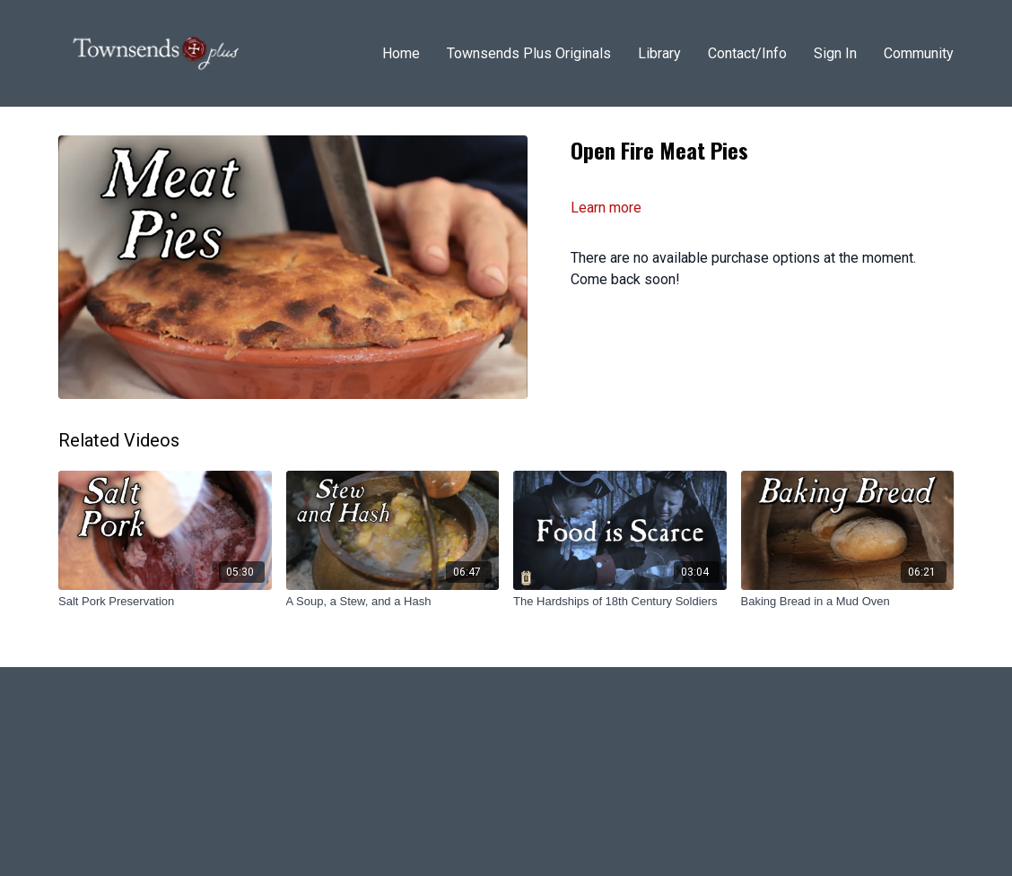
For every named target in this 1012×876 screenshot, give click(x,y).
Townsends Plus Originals (529, 53)
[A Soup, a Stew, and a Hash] (393, 602)
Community (919, 53)
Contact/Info (747, 53)
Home (401, 53)
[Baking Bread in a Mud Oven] (848, 602)
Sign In (835, 53)
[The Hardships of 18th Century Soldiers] (620, 602)
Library (659, 53)
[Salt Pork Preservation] (165, 602)
